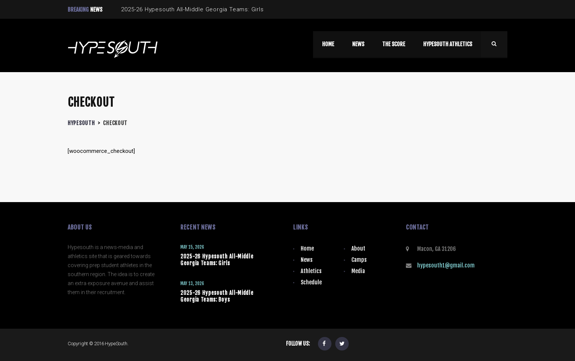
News (307, 259)
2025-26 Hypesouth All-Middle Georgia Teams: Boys (217, 296)
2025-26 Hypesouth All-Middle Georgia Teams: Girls (217, 259)
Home (307, 248)
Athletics (311, 271)
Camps (359, 259)
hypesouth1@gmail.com (446, 265)
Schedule (311, 282)
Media (358, 271)
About (358, 248)
